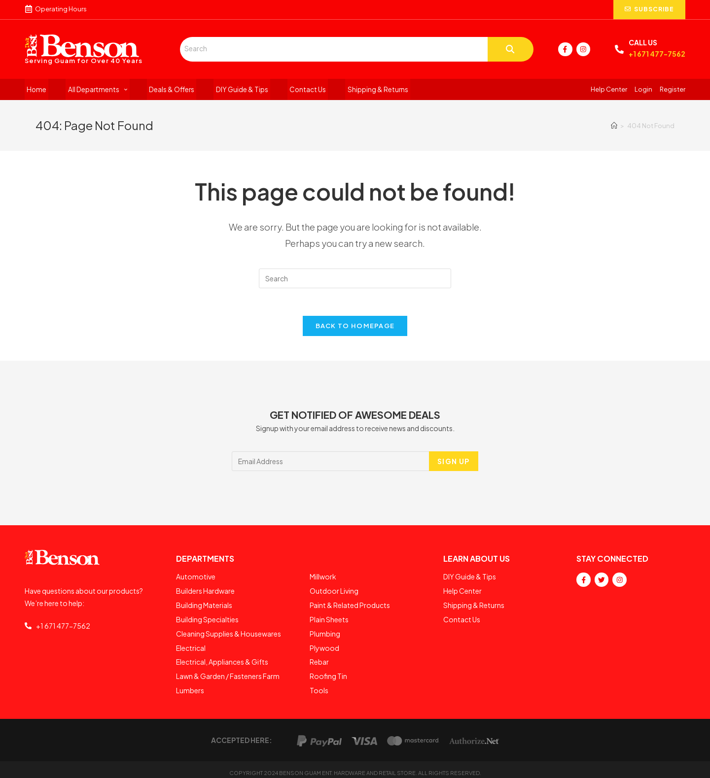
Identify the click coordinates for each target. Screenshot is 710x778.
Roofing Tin (328, 672)
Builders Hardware (205, 592)
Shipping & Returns (358, 90)
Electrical (191, 645)
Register (672, 90)
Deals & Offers (163, 90)
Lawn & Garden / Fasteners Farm (228, 672)
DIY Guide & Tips (229, 90)
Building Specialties (207, 618)
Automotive (195, 578)
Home (35, 90)
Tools (319, 685)
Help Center (609, 90)
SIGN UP (453, 464)
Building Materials (204, 605)
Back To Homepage (355, 329)
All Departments (92, 90)
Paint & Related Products (350, 605)
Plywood (324, 645)
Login (643, 90)
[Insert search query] (355, 279)
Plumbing (325, 632)
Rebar (319, 658)
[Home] (614, 127)
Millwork (323, 578)
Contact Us (291, 90)
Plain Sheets (329, 618)
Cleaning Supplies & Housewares (228, 632)
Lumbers (190, 685)
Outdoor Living (334, 592)
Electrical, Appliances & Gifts (222, 658)
